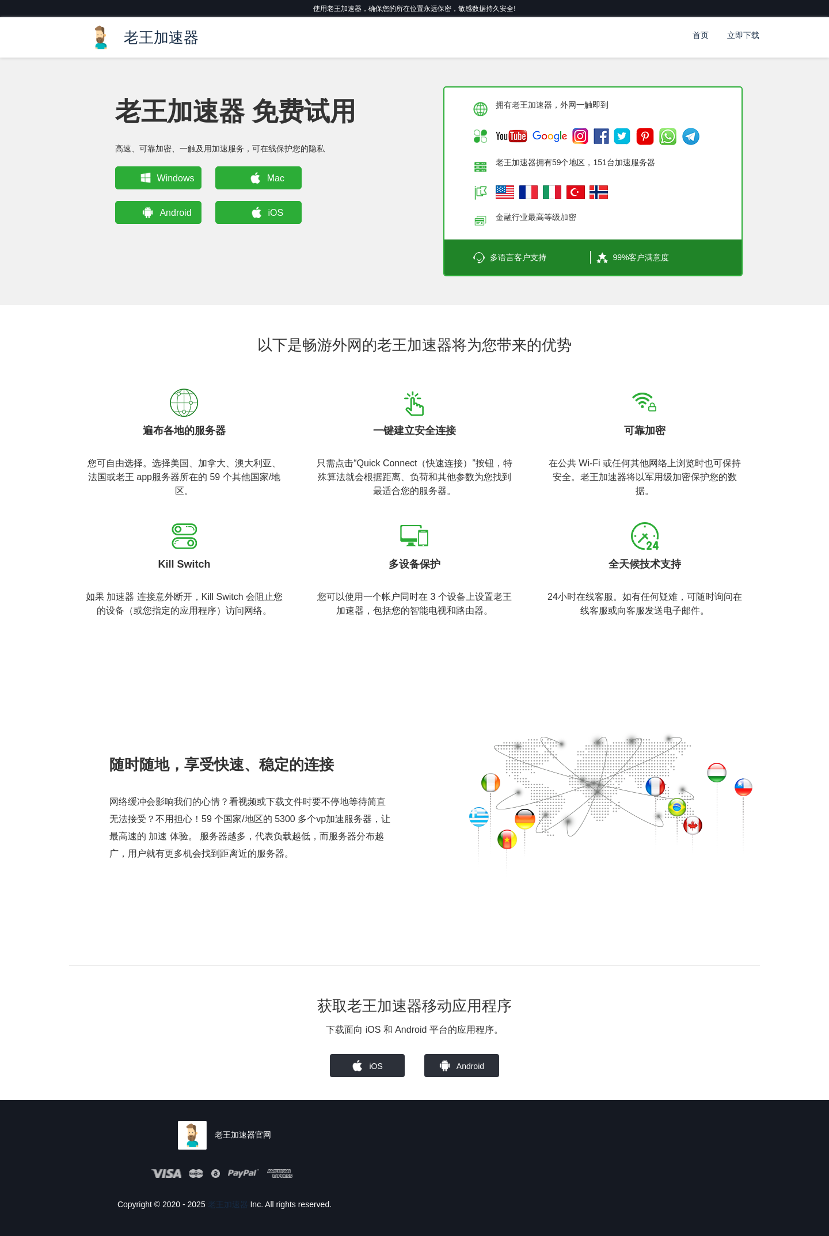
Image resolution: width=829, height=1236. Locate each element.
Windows (165, 178)
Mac (265, 178)
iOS (265, 212)
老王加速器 (228, 1204)
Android (164, 212)
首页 (701, 35)
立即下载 (743, 35)
